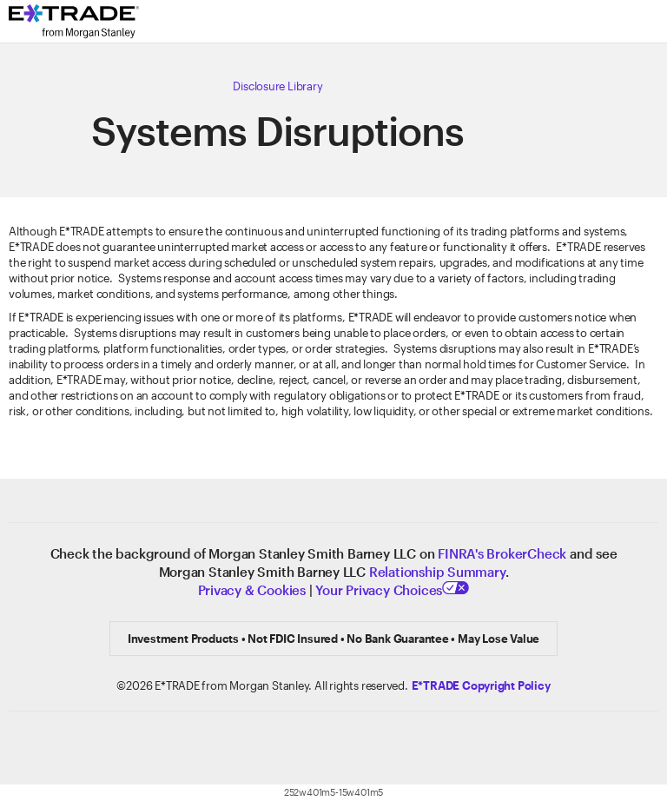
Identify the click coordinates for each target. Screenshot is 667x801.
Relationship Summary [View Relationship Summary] (437, 571)
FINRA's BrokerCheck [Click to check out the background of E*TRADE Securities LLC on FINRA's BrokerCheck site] (502, 553)
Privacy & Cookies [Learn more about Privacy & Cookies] (252, 590)
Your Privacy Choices (392, 590)
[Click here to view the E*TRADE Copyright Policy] (481, 685)
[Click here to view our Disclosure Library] (278, 86)
